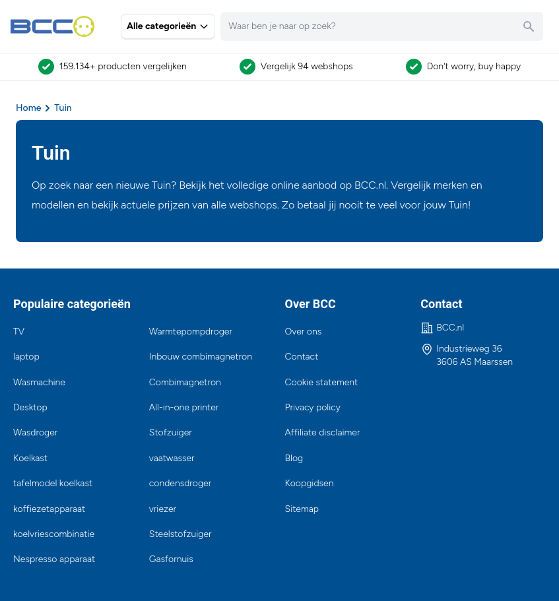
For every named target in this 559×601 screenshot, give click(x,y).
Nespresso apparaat (54, 559)
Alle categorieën (168, 26)
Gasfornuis (171, 559)
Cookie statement (321, 382)
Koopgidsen (309, 483)
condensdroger (180, 483)
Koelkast (30, 458)
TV (18, 331)
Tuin (62, 107)
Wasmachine (39, 382)
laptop (26, 356)
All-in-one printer (184, 407)
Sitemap (302, 509)
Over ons (303, 331)
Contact (302, 356)
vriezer (162, 509)
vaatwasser (172, 458)
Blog (294, 458)
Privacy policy (313, 407)
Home (28, 107)
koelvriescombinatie (53, 534)
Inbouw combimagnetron (200, 356)
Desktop (30, 407)
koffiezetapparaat (49, 509)
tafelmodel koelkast (52, 483)
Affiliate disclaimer (322, 432)
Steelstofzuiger (180, 534)
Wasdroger (35, 432)
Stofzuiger (170, 432)
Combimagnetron (185, 382)
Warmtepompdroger (190, 331)
